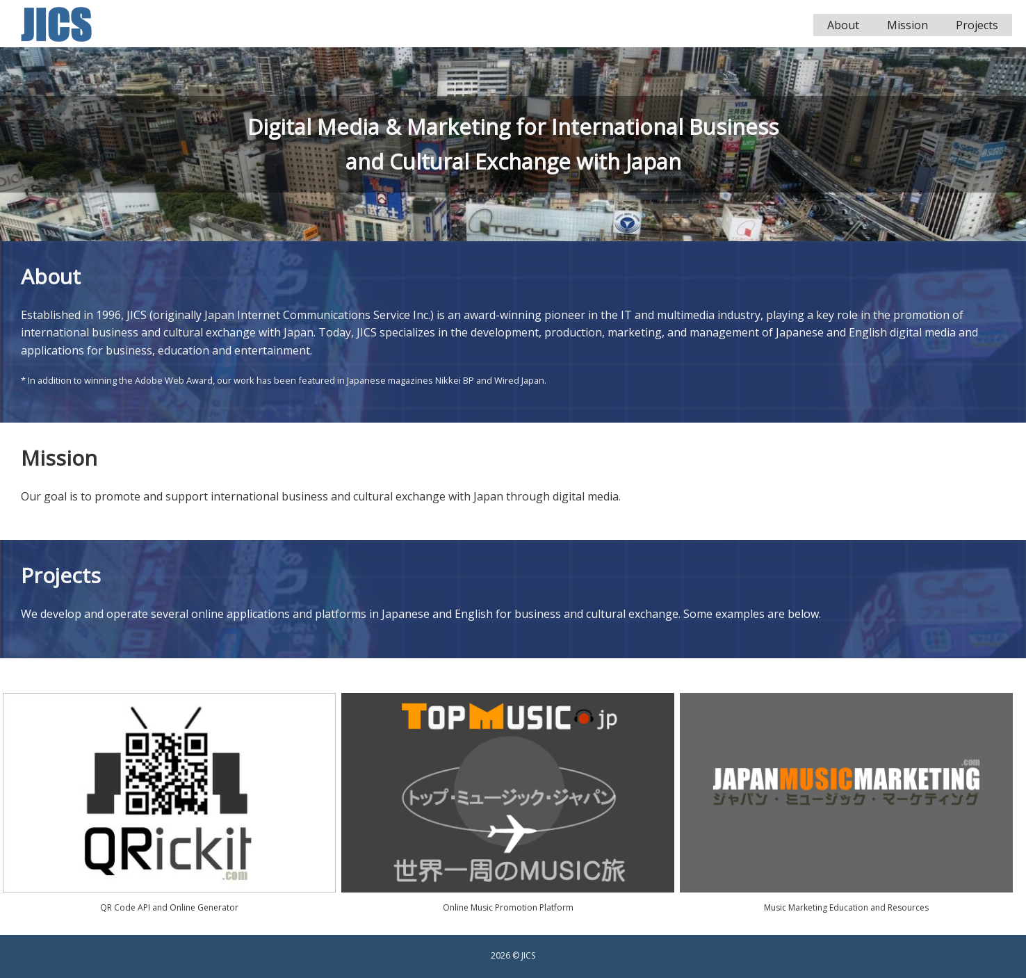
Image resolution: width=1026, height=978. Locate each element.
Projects (977, 25)
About (843, 25)
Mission (907, 25)
